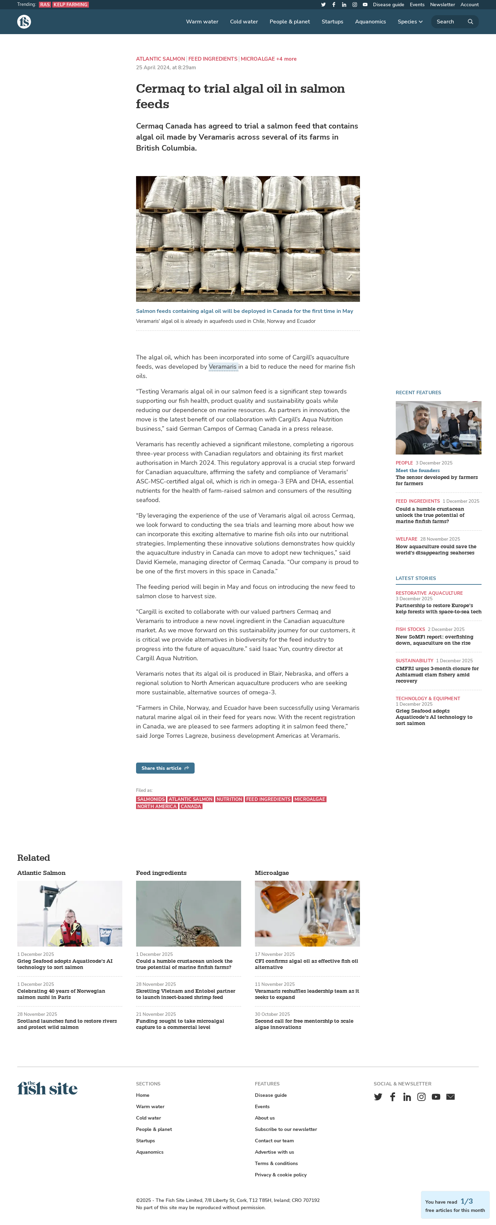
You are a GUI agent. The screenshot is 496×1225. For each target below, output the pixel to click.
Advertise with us (274, 1152)
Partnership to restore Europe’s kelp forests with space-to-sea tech (439, 609)
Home (142, 1095)
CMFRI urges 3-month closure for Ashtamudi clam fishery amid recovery (437, 675)
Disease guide (388, 4)
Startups (332, 21)
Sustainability (414, 661)
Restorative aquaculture (429, 593)
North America (157, 806)
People (404, 463)
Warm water (202, 21)
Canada (191, 806)
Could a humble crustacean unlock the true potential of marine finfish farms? (430, 515)
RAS (45, 5)
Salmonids (151, 799)
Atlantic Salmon (160, 59)
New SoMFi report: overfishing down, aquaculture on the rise (435, 640)
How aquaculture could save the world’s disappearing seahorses (436, 550)
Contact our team (274, 1140)
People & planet (290, 21)
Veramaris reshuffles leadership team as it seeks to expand (307, 994)
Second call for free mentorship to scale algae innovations (304, 1024)
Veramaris (223, 367)
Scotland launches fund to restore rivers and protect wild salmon (67, 1024)
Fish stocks (410, 629)
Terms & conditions (276, 1163)
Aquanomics (370, 21)
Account (470, 4)
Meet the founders (418, 470)
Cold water (244, 21)
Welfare (406, 539)
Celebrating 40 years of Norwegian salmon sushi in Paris (61, 994)
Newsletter (442, 4)
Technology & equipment (428, 699)
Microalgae (258, 59)
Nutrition (229, 799)
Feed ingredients (212, 59)
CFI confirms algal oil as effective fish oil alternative (306, 964)
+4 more (286, 59)
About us (265, 1118)
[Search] (455, 21)
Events (417, 4)
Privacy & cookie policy (281, 1175)
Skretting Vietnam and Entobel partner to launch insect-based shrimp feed (185, 994)
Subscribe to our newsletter (286, 1129)
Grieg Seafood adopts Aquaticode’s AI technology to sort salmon (434, 717)
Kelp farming (70, 5)
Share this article (165, 768)
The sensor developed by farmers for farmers (437, 480)
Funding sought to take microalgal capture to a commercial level (180, 1024)
